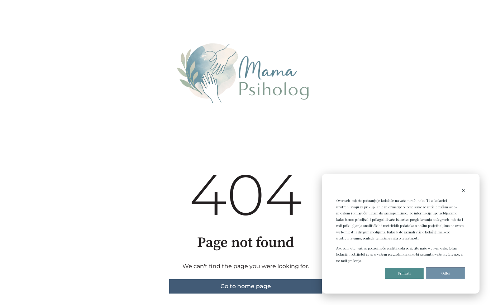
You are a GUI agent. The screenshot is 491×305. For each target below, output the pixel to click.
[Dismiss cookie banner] (463, 191)
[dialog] (401, 234)
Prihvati (404, 273)
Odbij (445, 273)
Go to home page (245, 286)
